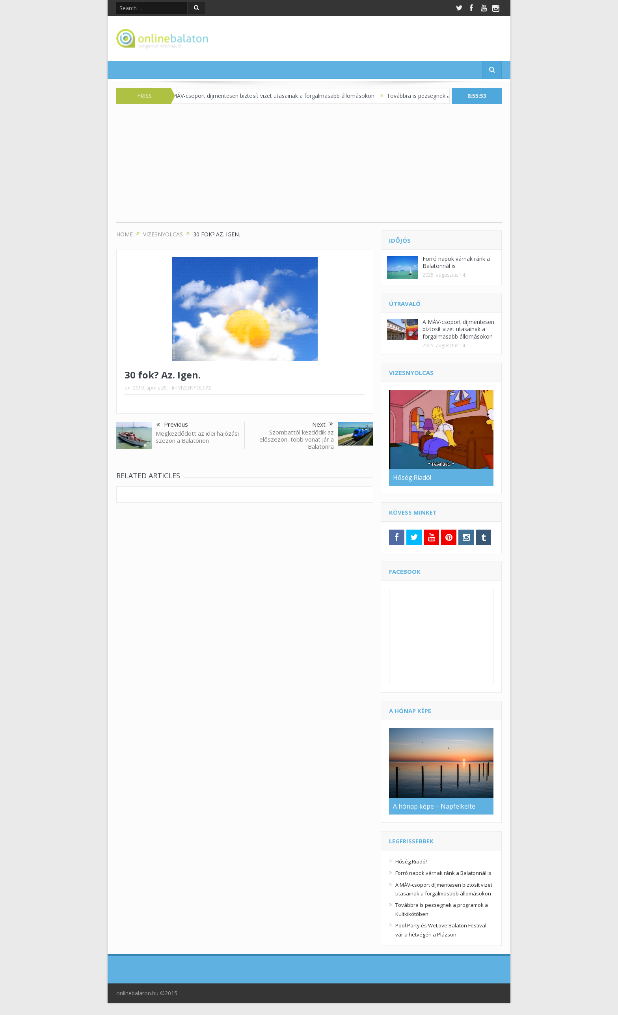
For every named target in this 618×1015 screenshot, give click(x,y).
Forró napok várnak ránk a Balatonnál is (456, 262)
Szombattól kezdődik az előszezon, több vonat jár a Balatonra (296, 439)
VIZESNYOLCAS (194, 387)
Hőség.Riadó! (411, 861)
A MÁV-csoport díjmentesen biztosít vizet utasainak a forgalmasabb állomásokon (278, 95)
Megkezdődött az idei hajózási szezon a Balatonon (197, 436)
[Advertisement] (309, 167)
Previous (172, 425)
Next (322, 424)
